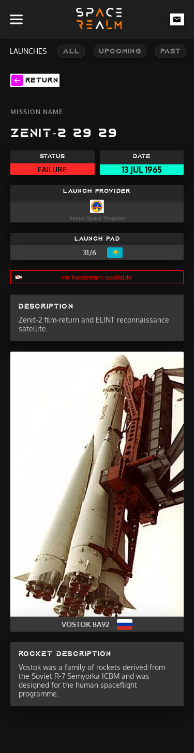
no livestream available (97, 277)
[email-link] (177, 19)
